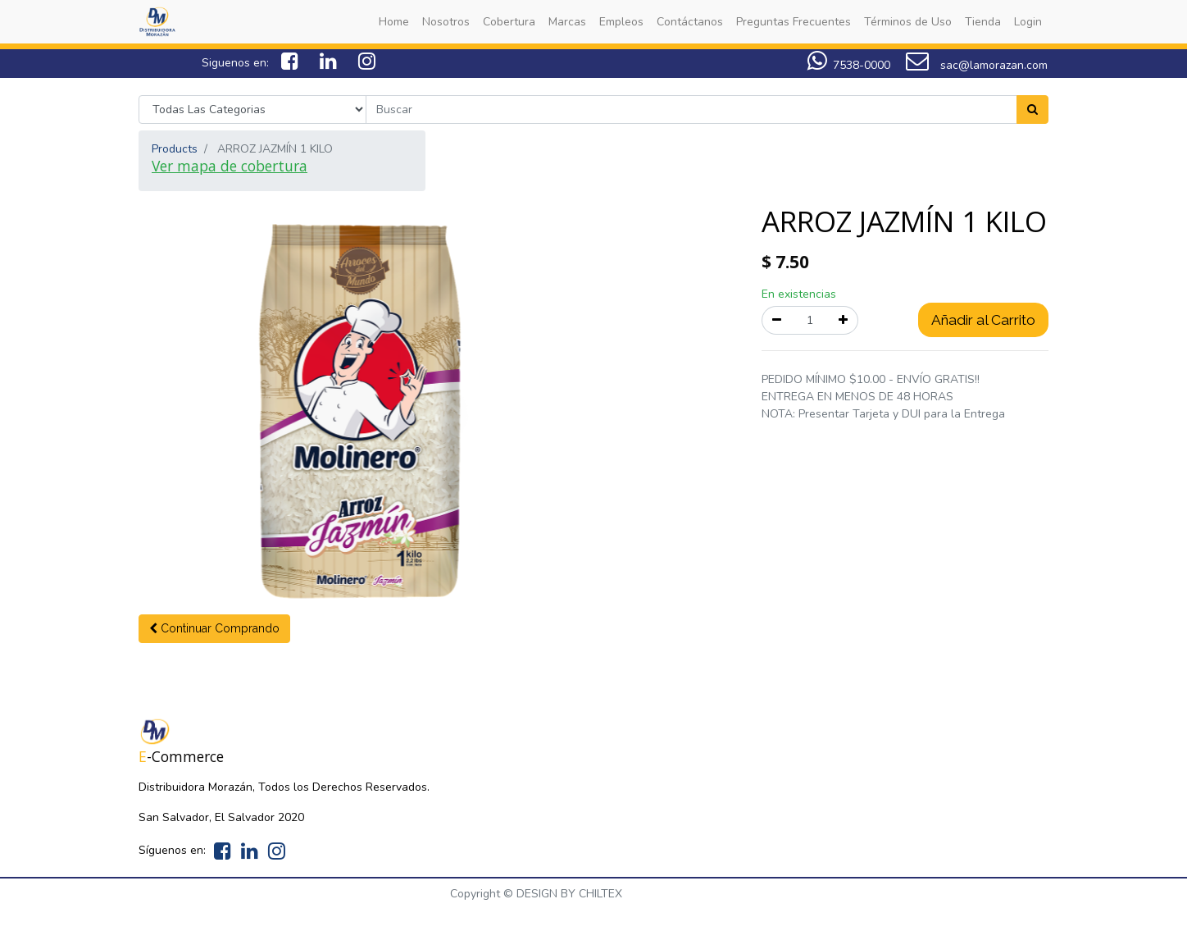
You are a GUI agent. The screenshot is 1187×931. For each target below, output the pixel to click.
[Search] (1032, 109)
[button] (214, 628)
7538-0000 (848, 65)
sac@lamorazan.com (977, 65)
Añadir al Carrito (983, 320)
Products (175, 149)
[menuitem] (394, 22)
